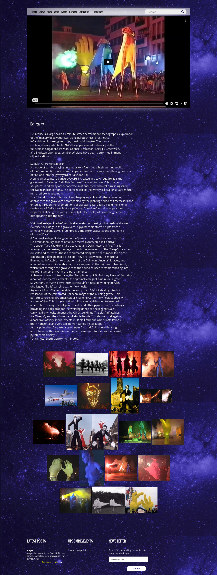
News (49, 12)
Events (64, 12)
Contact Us (84, 12)
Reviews (73, 12)
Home (34, 12)
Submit (136, 568)
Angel (30, 550)
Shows (42, 12)
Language (98, 12)
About (56, 12)
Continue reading (51, 562)
